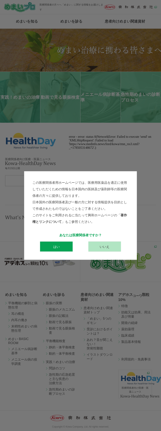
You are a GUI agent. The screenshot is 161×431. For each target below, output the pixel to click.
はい (56, 246)
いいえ (104, 246)
